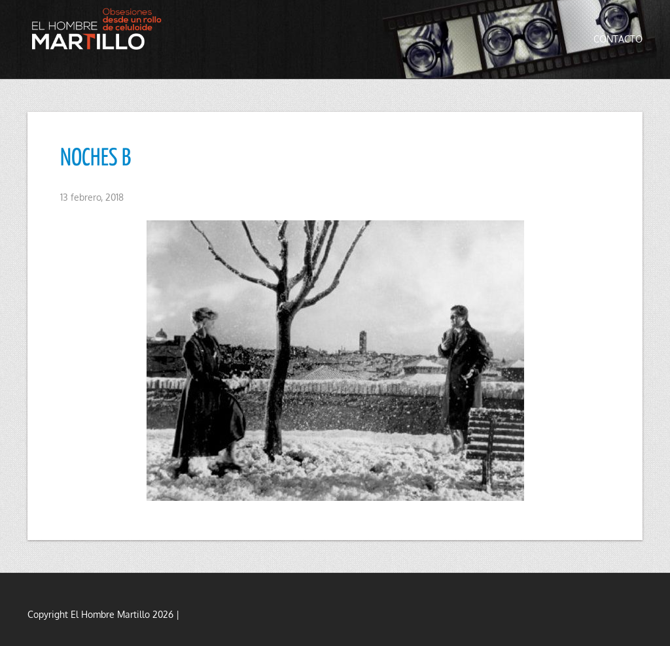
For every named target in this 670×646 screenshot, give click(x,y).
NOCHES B (95, 159)
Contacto (618, 38)
